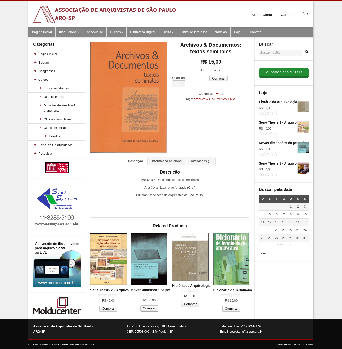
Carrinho (287, 14)
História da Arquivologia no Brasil (199, 286)
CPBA (166, 32)
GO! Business (305, 344)
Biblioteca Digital (142, 32)
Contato (255, 32)
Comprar (218, 78)
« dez (262, 253)
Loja (237, 32)
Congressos (46, 71)
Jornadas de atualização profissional (60, 108)
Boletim (43, 62)
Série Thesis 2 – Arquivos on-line (116, 290)
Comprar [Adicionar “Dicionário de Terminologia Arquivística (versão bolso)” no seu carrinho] (231, 308)
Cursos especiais (55, 128)
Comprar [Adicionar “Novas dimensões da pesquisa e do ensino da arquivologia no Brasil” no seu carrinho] (149, 308)
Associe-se (95, 32)
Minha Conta (262, 14)
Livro (231, 99)
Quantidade (180, 78)
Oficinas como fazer (57, 119)
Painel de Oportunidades (55, 145)
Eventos (54, 136)
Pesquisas (45, 153)
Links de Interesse (193, 32)
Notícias (221, 32)
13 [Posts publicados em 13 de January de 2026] (276, 222)
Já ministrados (54, 97)
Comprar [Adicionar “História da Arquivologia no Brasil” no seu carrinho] (190, 304)
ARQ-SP (89, 344)
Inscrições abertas (56, 88)
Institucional (68, 32)
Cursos (115, 32)
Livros (218, 93)
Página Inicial (42, 32)
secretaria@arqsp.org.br (246, 331)
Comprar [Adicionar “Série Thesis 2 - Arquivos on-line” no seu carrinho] (108, 308)
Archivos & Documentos (210, 99)
